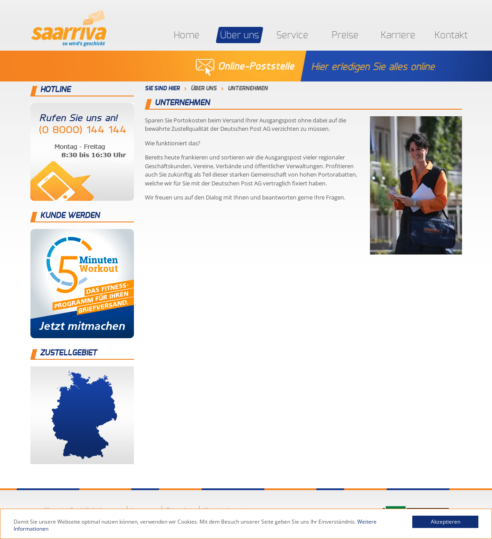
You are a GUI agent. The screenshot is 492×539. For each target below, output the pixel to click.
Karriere (398, 35)
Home (187, 35)
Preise (345, 35)
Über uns (239, 35)
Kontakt (451, 35)
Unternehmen (248, 89)
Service (292, 35)
